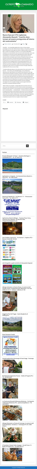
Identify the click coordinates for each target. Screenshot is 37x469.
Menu (2, 1)
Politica (23, 44)
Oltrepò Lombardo (7, 44)
